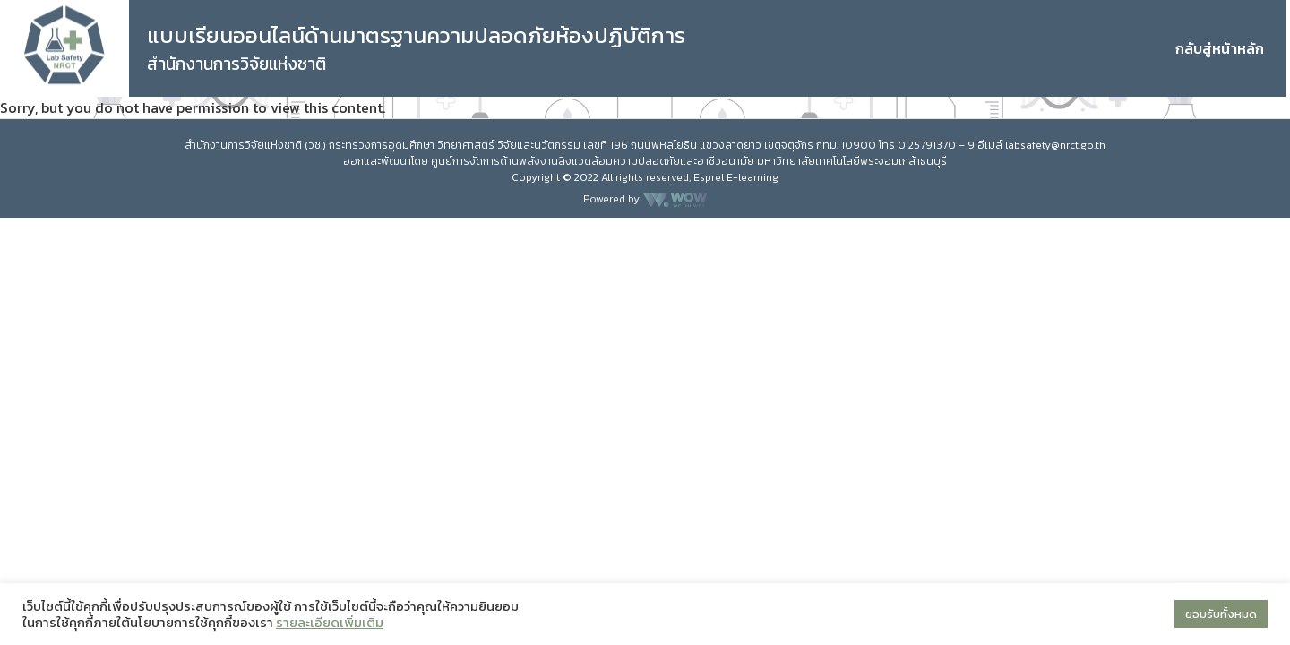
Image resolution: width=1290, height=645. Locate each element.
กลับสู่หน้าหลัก (1219, 48)
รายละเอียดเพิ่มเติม (329, 622)
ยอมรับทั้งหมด (1221, 614)
